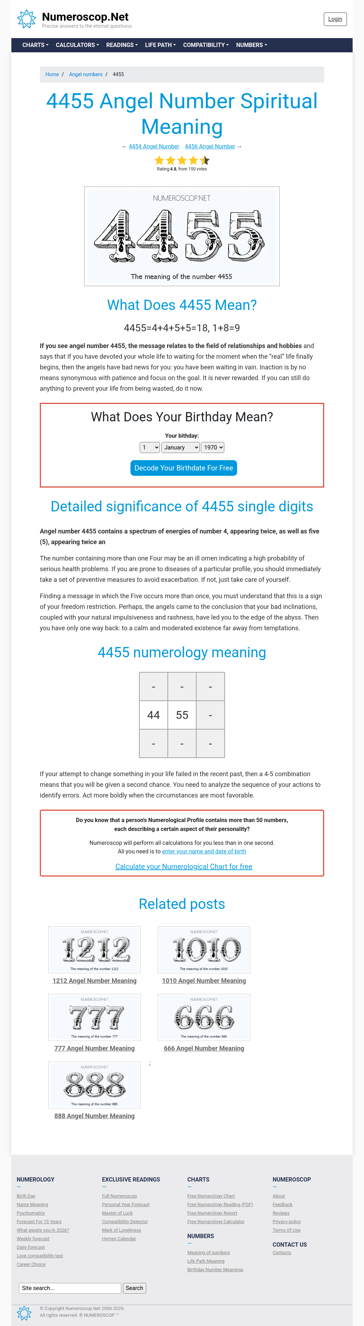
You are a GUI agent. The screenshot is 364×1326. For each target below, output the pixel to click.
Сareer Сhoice (31, 1264)
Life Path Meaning (206, 1261)
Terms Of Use (286, 1230)
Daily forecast (31, 1247)
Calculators (75, 45)
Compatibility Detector (125, 1221)
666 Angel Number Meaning (204, 1048)
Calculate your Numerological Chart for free (183, 866)
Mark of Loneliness (121, 1230)
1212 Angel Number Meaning (95, 980)
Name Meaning (32, 1204)
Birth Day (26, 1196)
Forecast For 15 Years (39, 1221)
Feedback (283, 1204)
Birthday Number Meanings (215, 1269)
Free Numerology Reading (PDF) (220, 1204)
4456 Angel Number (210, 146)
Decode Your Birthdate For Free (183, 468)
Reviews (281, 1213)
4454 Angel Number (154, 146)
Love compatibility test (40, 1255)
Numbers (249, 45)
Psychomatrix (31, 1213)
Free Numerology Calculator (216, 1221)
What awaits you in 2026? (43, 1230)
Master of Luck (117, 1213)
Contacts (282, 1252)
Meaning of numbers (208, 1252)
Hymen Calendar (119, 1238)
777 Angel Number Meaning (94, 1048)
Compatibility (204, 45)
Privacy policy (287, 1221)
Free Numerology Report (212, 1213)
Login (335, 19)
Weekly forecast (33, 1238)
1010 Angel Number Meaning (204, 980)
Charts (33, 45)
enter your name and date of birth (204, 851)
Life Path (158, 45)
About (279, 1196)
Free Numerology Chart (211, 1196)
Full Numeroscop (119, 1196)
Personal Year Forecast (126, 1204)
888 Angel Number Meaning (94, 1116)
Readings (120, 45)
